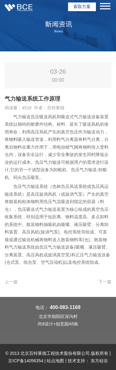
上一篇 (11, 281)
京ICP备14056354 (25, 360)
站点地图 (55, 360)
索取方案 (82, 6)
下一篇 (104, 281)
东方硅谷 (99, 360)
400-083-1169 (65, 307)
